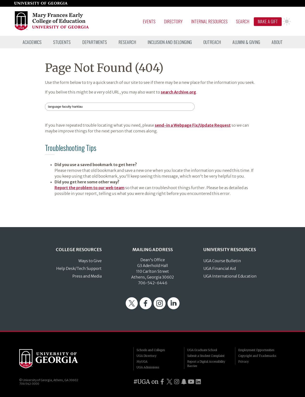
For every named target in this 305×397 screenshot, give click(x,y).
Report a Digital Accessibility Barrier (206, 364)
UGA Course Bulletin (222, 260)
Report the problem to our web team (89, 187)
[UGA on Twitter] (169, 381)
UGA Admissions (148, 367)
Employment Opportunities (256, 350)
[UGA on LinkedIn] (198, 381)
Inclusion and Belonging (170, 42)
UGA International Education (230, 276)
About (277, 42)
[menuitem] (32, 42)
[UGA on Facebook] (162, 381)
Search (242, 21)
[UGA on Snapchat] (183, 381)
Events (149, 21)
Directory (173, 21)
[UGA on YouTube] (191, 381)
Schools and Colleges (151, 350)
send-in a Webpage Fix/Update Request (193, 125)
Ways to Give (90, 260)
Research (127, 42)
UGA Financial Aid (219, 268)
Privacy (243, 361)
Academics (32, 42)
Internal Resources (209, 21)
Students (62, 42)
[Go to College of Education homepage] (52, 29)
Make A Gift (268, 21)
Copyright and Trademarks (257, 356)
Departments (94, 42)
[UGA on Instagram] (176, 381)
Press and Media (87, 276)
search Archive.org (178, 92)
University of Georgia (55, 358)
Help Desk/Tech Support (79, 268)
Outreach (212, 42)
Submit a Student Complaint (205, 356)
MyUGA (142, 361)
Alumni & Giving (246, 42)
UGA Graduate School (202, 350)
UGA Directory (146, 356)
